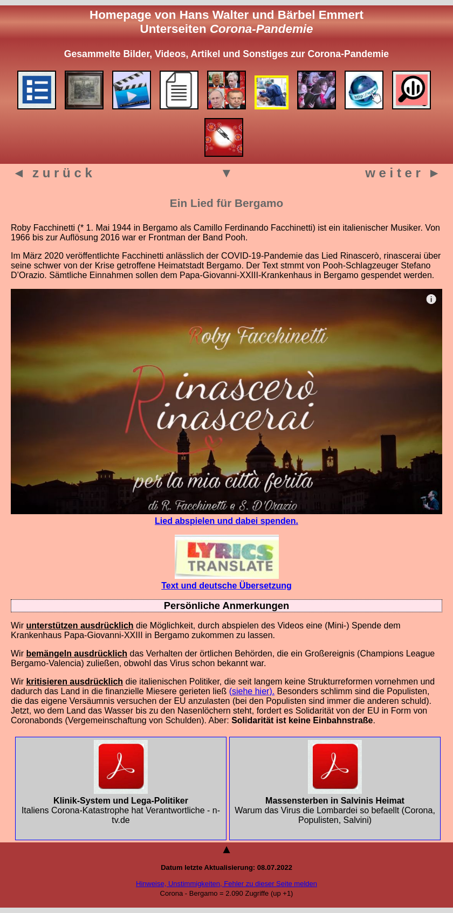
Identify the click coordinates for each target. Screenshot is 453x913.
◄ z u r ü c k (52, 172)
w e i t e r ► (403, 172)
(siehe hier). (251, 691)
